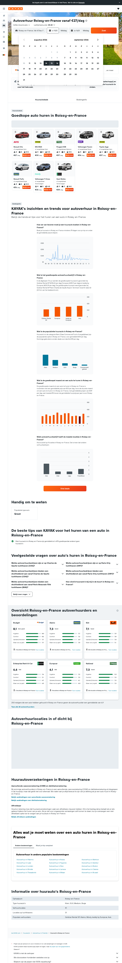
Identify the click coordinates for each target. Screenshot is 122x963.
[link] (65, 488)
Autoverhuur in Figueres (57, 863)
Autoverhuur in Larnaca (57, 869)
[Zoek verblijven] (4, 20)
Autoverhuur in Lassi (24, 863)
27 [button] (41, 74)
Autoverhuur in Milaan (57, 872)
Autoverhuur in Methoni (90, 860)
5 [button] (35, 58)
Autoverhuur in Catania (90, 869)
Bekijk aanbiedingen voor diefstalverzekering (29, 800)
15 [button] (52, 63)
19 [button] (35, 69)
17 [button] (24, 69)
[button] (119, 2)
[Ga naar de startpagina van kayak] (15, 8)
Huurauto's (26, 933)
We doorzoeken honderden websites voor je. (66, 957)
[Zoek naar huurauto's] (4, 25)
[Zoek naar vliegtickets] (4, 15)
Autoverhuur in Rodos (57, 860)
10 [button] (24, 63)
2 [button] (57, 52)
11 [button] (29, 63)
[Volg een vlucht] (4, 37)
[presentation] (86, 21)
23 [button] (57, 69)
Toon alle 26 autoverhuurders (22, 707)
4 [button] (29, 58)
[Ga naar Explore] (4, 32)
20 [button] (40, 69)
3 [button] (24, 58)
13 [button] (40, 63)
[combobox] (21, 25)
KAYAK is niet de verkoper (66, 953)
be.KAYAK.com (15, 933)
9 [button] (57, 58)
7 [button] (46, 58)
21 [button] (46, 69)
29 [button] (52, 74)
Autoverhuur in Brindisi (25, 869)
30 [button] (57, 74)
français (81, 3)
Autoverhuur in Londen (25, 866)
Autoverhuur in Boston (90, 866)
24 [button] (24, 74)
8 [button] (51, 58)
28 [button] (46, 74)
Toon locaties (40, 650)
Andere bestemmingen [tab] (23, 845)
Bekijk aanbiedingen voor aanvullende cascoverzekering (33, 797)
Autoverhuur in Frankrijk (40, 933)
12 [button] (35, 63)
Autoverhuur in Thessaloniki (26, 872)
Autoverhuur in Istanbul (90, 863)
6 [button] (40, 58)
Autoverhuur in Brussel (90, 872)
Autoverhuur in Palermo (25, 860)
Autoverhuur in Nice (56, 866)
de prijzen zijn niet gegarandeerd (60, 946)
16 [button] (57, 63)
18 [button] (29, 69)
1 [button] (51, 52)
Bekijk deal (26, 155)
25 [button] (29, 74)
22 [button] (52, 69)
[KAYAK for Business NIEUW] (4, 41)
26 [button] (35, 74)
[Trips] (4, 48)
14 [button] (46, 63)
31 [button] (24, 80)
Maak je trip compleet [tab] (44, 845)
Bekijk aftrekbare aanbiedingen (23, 817)
